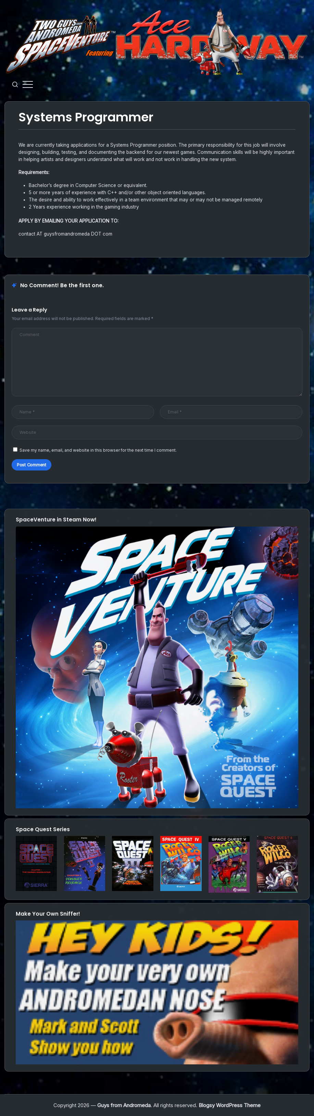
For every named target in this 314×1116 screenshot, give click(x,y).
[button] (15, 84)
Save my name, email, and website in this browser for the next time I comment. (98, 450)
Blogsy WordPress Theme (230, 1105)
